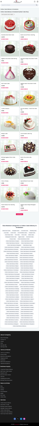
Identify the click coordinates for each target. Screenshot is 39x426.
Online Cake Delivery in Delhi (23, 239)
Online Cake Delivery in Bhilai (12, 263)
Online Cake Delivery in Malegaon (11, 324)
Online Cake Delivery (5, 410)
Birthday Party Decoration (6, 380)
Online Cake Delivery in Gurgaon (12, 241)
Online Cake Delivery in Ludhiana (27, 319)
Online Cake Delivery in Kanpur (27, 309)
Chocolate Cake (24, 230)
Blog (1, 386)
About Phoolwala (4, 337)
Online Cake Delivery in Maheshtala (27, 321)
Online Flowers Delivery (6, 402)
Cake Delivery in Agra (27, 245)
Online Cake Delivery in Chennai (27, 247)
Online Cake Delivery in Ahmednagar (27, 251)
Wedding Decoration (5, 378)
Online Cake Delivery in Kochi (26, 311)
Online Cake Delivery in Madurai (11, 321)
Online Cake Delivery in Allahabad (26, 255)
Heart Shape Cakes (9, 234)
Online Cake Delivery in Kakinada (12, 309)
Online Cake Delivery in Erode (12, 280)
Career (2, 341)
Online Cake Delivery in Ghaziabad (26, 284)
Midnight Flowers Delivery (6, 408)
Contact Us (3, 339)
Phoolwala (17, 424)
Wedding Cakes (33, 230)
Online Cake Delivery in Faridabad (26, 280)
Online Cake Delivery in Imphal (12, 294)
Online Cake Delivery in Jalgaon (27, 299)
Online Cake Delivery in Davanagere (12, 274)
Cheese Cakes (13, 239)
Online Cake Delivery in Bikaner (26, 265)
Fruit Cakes (17, 234)
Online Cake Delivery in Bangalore (14, 245)
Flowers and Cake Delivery (6, 412)
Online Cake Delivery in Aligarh (12, 255)
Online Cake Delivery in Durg (27, 276)
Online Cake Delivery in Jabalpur (12, 297)
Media (2, 393)
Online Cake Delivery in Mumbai (12, 243)
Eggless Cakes (21, 236)
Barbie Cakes (31, 234)
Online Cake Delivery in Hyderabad (27, 249)
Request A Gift (4, 373)
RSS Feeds (3, 395)
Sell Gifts (2, 376)
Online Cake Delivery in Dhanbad (12, 276)
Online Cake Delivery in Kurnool (13, 317)
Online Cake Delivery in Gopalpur (11, 286)
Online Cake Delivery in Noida (27, 241)
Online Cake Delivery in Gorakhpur (27, 286)
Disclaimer (3, 360)
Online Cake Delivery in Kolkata (27, 313)
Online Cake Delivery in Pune (27, 243)
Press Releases (4, 391)
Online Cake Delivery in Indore (27, 294)
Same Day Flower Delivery (6, 413)
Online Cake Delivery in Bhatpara (11, 261)
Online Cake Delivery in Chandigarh (12, 247)
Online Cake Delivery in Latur (27, 317)
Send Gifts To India (5, 404)
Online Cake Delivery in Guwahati (12, 290)
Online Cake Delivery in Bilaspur (12, 268)
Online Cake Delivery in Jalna (12, 301)
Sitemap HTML (4, 346)
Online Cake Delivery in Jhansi (12, 305)
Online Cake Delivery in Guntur (27, 288)
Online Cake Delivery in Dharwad (26, 292)
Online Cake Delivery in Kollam (13, 315)
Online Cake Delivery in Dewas (28, 274)
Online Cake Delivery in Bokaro (27, 268)
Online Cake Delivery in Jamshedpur (27, 303)
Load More (19, 214)
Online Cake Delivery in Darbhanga (27, 272)
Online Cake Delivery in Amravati (26, 257)
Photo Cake (24, 234)
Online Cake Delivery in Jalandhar (12, 299)
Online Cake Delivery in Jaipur (27, 297)
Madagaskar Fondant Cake (11, 236)
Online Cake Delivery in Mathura (19, 326)
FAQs (2, 343)
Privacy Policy (4, 354)
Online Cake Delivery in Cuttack (11, 272)
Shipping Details (4, 358)
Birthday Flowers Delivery (6, 406)
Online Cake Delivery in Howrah (12, 292)
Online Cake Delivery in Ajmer (13, 253)
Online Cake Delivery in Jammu (26, 301)
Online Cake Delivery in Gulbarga (12, 288)
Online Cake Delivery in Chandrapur (11, 270)
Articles (2, 389)
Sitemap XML (3, 345)
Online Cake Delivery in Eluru (27, 278)
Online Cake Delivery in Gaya (11, 284)
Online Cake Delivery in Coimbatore (27, 270)
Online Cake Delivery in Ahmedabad (11, 251)
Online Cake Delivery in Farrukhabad (12, 282)
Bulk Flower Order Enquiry (6, 371)
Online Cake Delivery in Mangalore (27, 324)
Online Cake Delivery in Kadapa (27, 307)
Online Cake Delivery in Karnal (13, 311)
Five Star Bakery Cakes (22, 232)
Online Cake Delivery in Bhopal (26, 263)
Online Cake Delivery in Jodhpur (26, 305)
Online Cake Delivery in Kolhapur (12, 313)
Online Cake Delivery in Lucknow (11, 319)
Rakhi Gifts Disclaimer (5, 361)
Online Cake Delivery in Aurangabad (27, 259)
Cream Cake (13, 232)
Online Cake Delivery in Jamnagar (11, 303)
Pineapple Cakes (15, 230)
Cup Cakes (6, 232)
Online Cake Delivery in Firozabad (27, 282)
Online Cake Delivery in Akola (26, 253)
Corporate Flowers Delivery (7, 369)
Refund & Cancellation (6, 356)
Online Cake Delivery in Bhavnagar (27, 261)
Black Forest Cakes (6, 230)
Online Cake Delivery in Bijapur (12, 265)
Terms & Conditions (5, 352)
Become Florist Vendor (6, 374)
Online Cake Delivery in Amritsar (11, 259)
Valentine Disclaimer (5, 363)
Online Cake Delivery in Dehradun (11, 249)
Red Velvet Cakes (29, 236)
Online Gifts (3, 397)
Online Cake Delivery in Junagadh (12, 307)
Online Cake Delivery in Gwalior (27, 290)
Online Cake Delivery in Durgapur (12, 278)
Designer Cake (32, 232)
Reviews (2, 388)
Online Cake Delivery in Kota (26, 315)
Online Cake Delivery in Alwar (12, 257)
